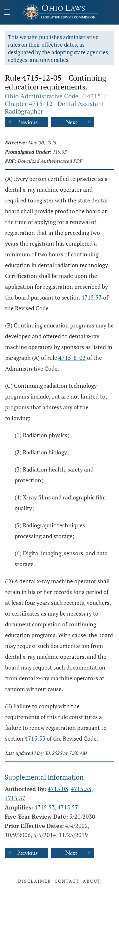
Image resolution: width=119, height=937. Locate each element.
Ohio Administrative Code (41, 96)
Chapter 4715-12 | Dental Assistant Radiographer (54, 107)
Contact (67, 881)
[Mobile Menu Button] (7, 13)
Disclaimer (34, 881)
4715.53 (91, 297)
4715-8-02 (72, 357)
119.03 (59, 151)
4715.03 (58, 789)
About (92, 881)
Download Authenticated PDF (49, 161)
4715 (94, 96)
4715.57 (15, 798)
